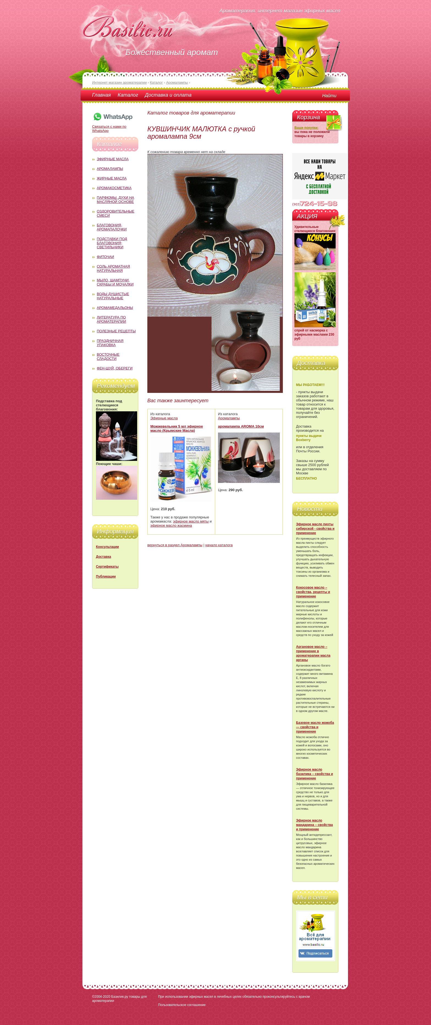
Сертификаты (107, 567)
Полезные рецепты (116, 331)
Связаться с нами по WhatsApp (112, 126)
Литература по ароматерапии (111, 319)
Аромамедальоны (115, 308)
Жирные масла (112, 178)
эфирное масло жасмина (171, 525)
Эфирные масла (113, 159)
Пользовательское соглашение (182, 1005)
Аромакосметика (114, 188)
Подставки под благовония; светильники (112, 243)
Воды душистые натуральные (113, 296)
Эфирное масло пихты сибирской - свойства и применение (315, 528)
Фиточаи (105, 257)
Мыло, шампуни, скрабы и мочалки (115, 282)
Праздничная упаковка (110, 343)
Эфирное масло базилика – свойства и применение (314, 774)
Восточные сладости (108, 356)
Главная (101, 95)
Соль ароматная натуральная (113, 268)
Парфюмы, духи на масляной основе (115, 199)
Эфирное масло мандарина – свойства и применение (314, 825)
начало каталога (219, 545)
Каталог (128, 95)
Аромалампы (110, 169)
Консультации (107, 547)
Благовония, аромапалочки (112, 227)
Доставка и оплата (168, 95)
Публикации (106, 576)
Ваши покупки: (306, 128)
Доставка (103, 557)
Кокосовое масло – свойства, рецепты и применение (313, 592)
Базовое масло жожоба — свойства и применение (315, 727)
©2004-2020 (101, 997)
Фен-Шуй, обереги (114, 368)
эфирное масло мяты (191, 521)
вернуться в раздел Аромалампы (174, 545)
